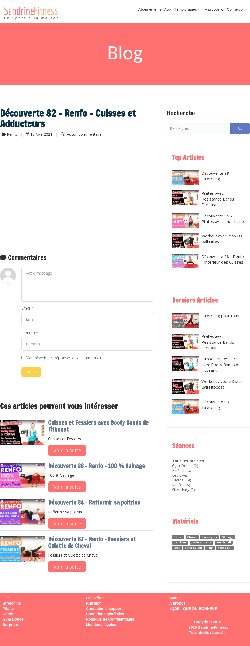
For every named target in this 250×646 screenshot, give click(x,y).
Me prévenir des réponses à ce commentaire (62, 357)
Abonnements (149, 9)
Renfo (177, 484)
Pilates (177, 480)
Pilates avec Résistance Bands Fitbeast (203, 198)
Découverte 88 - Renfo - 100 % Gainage (96, 466)
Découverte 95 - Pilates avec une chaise (208, 220)
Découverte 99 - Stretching (202, 177)
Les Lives (180, 475)
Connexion (236, 9)
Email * (27, 308)
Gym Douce (182, 465)
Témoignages (188, 9)
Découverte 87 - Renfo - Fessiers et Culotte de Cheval (92, 542)
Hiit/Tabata (181, 470)
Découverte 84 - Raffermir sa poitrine (94, 502)
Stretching (180, 489)
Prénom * (29, 332)
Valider (31, 371)
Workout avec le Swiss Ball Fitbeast (207, 240)
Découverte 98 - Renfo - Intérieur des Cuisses (208, 261)
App (167, 9)
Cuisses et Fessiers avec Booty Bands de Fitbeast (98, 425)
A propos (215, 9)
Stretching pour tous (205, 320)
